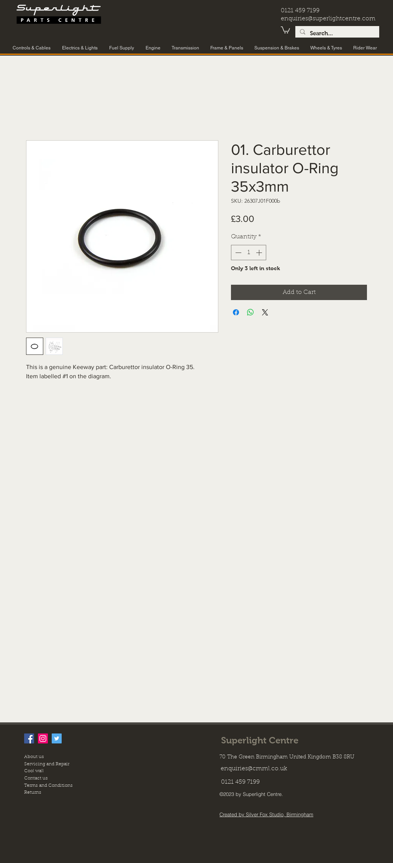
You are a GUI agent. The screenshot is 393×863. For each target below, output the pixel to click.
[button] (285, 29)
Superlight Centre (259, 740)
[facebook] (29, 738)
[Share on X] (265, 312)
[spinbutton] (248, 252)
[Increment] (259, 252)
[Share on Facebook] (236, 312)
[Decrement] (237, 252)
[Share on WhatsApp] (250, 312)
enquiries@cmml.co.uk (254, 769)
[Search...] (336, 33)
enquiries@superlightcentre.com (328, 19)
